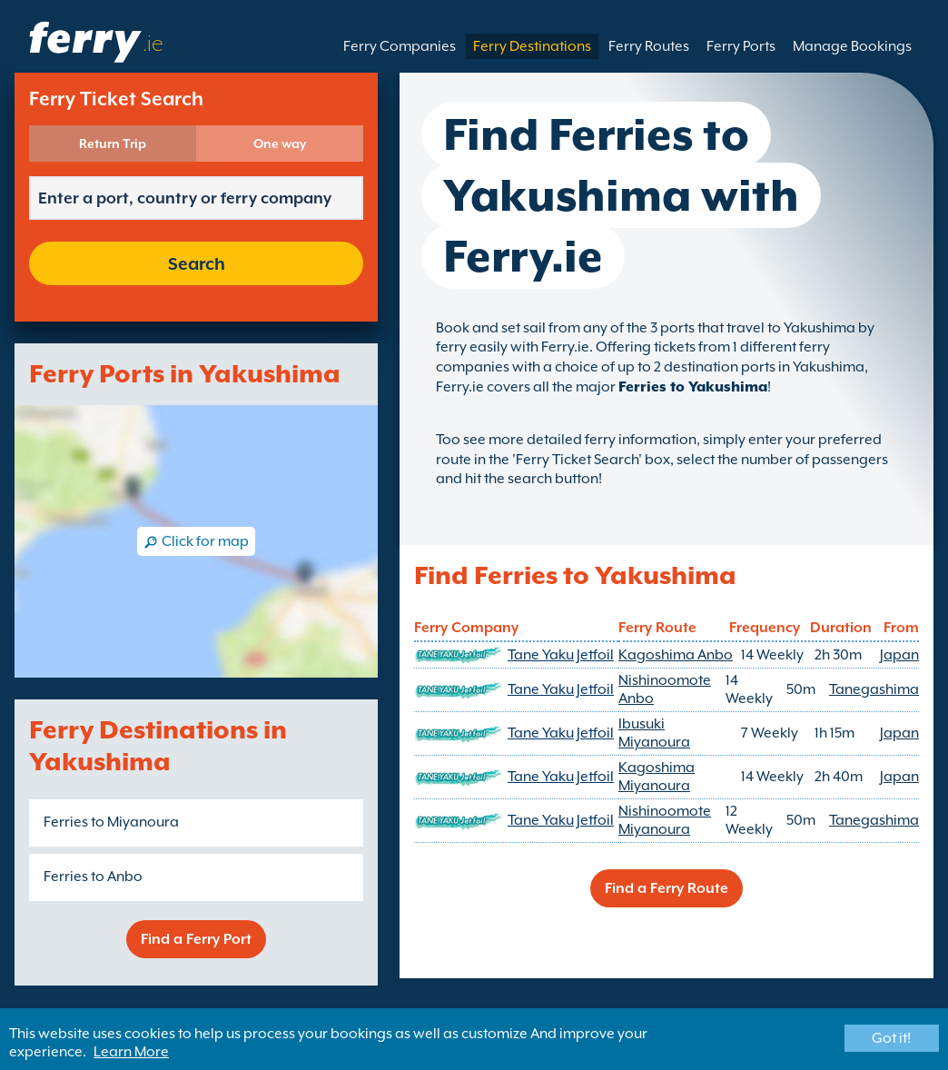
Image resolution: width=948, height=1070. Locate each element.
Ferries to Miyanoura (111, 822)
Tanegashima (874, 689)
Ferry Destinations (532, 46)
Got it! (891, 1038)
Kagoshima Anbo (675, 655)
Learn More (131, 1052)
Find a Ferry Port (196, 939)
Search (196, 263)
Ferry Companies (399, 46)
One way (279, 143)
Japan (899, 655)
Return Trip (112, 143)
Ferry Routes (648, 46)
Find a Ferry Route (666, 888)
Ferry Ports (740, 46)
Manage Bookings (852, 46)
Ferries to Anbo (93, 876)
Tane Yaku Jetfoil (561, 655)
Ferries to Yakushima (692, 387)
